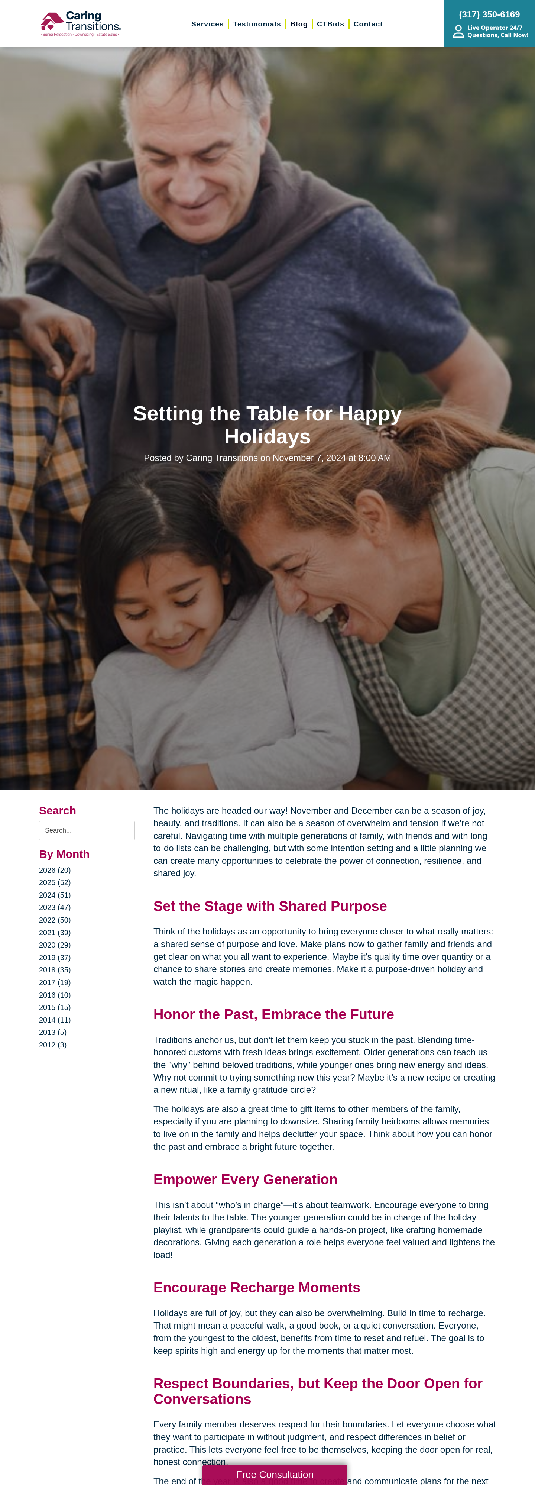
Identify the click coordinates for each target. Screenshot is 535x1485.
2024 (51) (55, 895)
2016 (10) (55, 995)
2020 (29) (55, 945)
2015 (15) (55, 1007)
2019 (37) (55, 957)
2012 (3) (53, 1045)
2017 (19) (55, 982)
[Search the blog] (87, 830)
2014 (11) (55, 1020)
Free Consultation (275, 1474)
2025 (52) (55, 882)
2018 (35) (55, 970)
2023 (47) (55, 907)
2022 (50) (55, 920)
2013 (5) (53, 1032)
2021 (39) (55, 933)
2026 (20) (55, 870)
